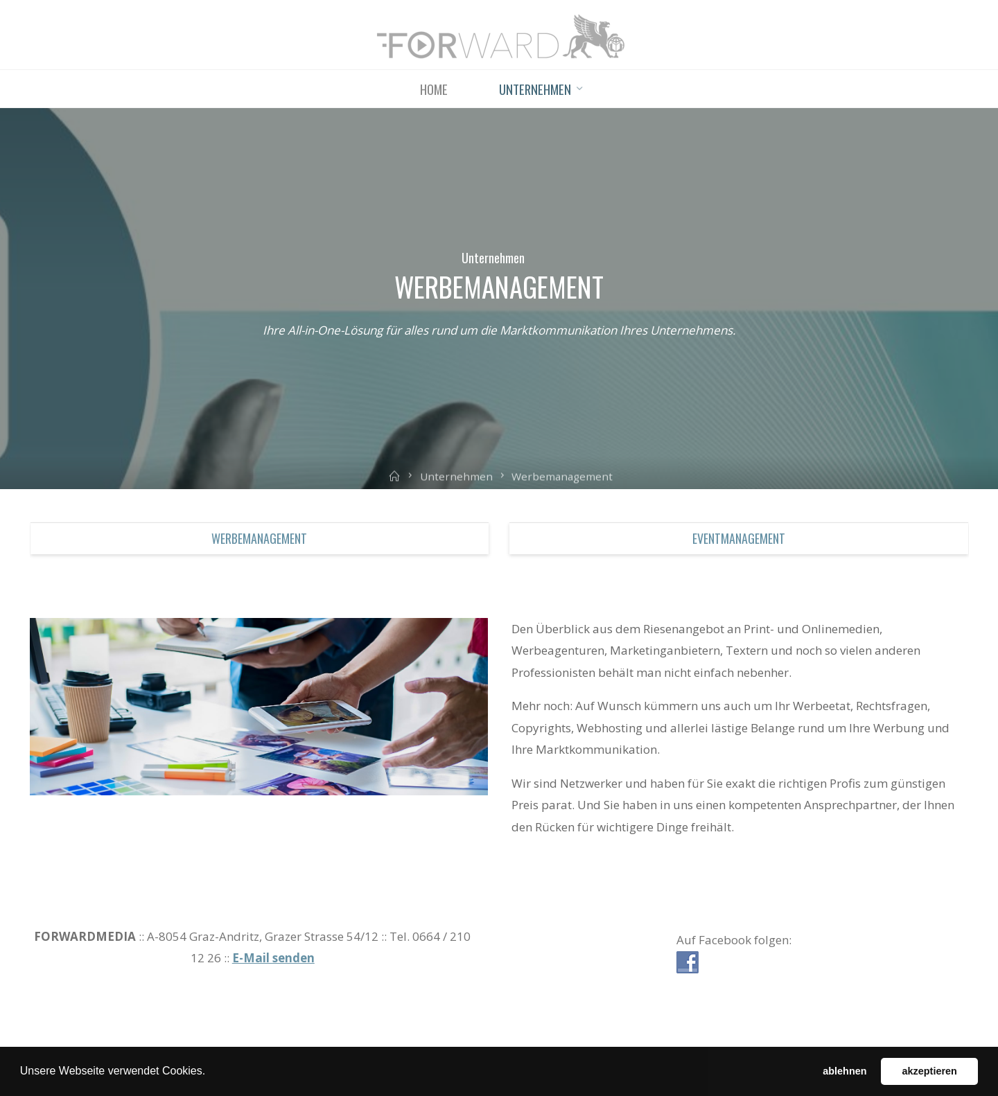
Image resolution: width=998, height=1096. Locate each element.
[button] (211, 1072)
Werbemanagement (259, 539)
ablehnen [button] (844, 1071)
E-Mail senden (273, 958)
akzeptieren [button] (929, 1071)
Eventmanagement (738, 539)
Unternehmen (493, 258)
